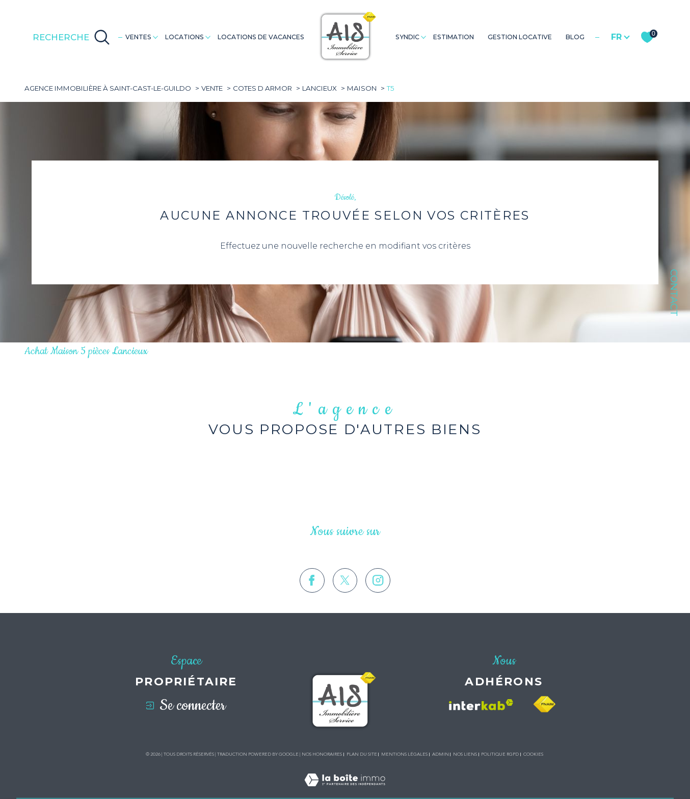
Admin (440, 754)
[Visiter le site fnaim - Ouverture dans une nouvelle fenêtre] (544, 704)
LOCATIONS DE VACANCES (261, 37)
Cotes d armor (262, 88)
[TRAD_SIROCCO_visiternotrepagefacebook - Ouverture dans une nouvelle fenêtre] (312, 596)
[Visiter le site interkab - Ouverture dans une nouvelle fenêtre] (481, 704)
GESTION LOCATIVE (520, 37)
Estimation (453, 37)
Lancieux (319, 88)
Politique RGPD (500, 754)
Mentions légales (404, 754)
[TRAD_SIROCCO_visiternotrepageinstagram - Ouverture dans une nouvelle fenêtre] (377, 596)
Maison (362, 88)
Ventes (138, 37)
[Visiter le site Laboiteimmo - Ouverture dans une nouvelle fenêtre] (344, 791)
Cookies (533, 754)
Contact (674, 292)
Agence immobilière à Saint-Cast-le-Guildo (107, 88)
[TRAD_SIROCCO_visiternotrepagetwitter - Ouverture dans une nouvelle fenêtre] (345, 596)
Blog (575, 37)
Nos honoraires (322, 754)
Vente (212, 88)
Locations (184, 37)
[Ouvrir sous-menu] (155, 36)
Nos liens (465, 754)
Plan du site (362, 754)
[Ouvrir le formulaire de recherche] (71, 37)
